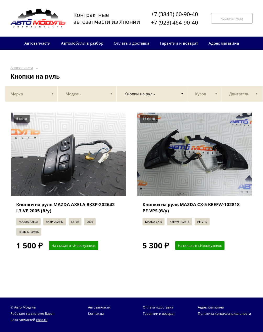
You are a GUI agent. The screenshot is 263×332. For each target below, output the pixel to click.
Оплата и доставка (158, 307)
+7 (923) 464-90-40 (174, 22)
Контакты (96, 313)
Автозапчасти (21, 67)
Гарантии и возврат (159, 313)
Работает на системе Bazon (32, 313)
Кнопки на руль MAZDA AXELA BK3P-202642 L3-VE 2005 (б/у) (65, 207)
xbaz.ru (41, 319)
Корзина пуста (232, 18)
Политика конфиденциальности (224, 313)
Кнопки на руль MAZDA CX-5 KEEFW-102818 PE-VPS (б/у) (191, 207)
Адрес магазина (211, 307)
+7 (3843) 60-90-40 (174, 14)
